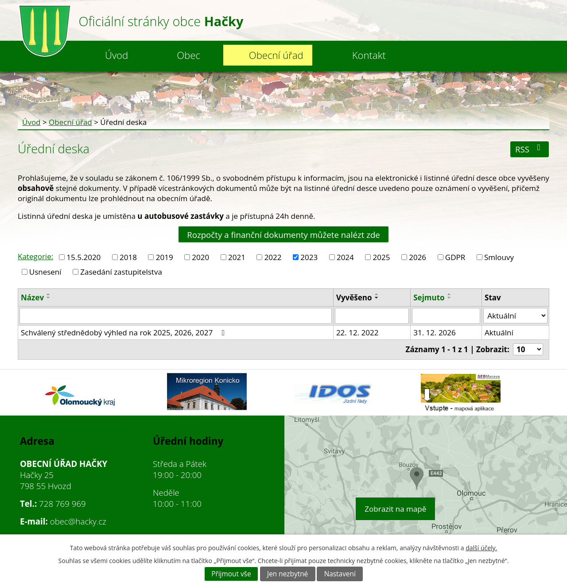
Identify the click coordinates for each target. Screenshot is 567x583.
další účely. (481, 548)
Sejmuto (428, 297)
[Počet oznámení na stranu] (528, 349)
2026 (417, 257)
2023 (309, 257)
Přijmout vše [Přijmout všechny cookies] (231, 574)
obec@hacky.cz (78, 521)
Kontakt (369, 55)
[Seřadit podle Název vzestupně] (49, 294)
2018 (128, 257)
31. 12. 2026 (434, 332)
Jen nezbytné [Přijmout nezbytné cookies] (287, 574)
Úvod (116, 55)
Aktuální (499, 332)
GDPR (455, 257)
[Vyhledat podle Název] (175, 316)
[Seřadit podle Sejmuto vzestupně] (449, 294)
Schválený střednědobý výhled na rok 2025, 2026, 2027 (124, 332)
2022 (273, 257)
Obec (188, 55)
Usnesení (45, 272)
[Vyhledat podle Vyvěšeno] (372, 316)
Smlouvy (499, 257)
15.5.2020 (83, 257)
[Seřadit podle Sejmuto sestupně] (449, 297)
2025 (381, 257)
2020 (200, 257)
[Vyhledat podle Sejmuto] (446, 316)
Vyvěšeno (354, 297)
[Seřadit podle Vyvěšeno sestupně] (377, 297)
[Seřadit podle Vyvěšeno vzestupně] (377, 294)
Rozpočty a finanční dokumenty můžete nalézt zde (283, 234)
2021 (236, 257)
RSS (529, 149)
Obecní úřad (276, 55)
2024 (345, 257)
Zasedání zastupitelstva (121, 272)
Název (32, 297)
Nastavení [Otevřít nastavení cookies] (340, 574)
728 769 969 (62, 503)
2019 (164, 257)
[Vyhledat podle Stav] (515, 316)
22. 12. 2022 (357, 332)
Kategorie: (35, 256)
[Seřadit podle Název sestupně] (49, 297)
